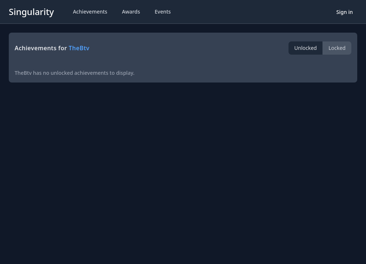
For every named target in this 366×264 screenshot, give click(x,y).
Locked (337, 47)
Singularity (31, 12)
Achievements (90, 11)
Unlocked (305, 47)
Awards (131, 11)
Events (163, 11)
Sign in (344, 11)
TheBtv (79, 48)
